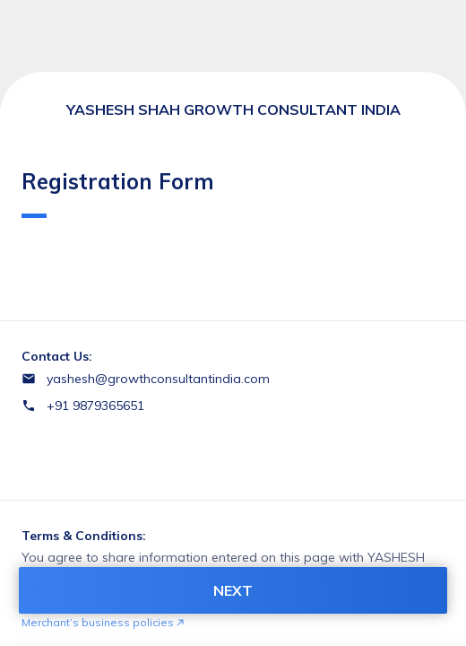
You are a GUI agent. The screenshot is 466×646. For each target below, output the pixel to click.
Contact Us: (57, 356)
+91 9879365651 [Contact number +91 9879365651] (95, 405)
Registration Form (118, 193)
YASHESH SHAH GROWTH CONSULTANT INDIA (233, 109)
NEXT (233, 590)
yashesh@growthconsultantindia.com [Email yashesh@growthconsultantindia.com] (158, 379)
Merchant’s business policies (103, 622)
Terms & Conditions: (84, 536)
